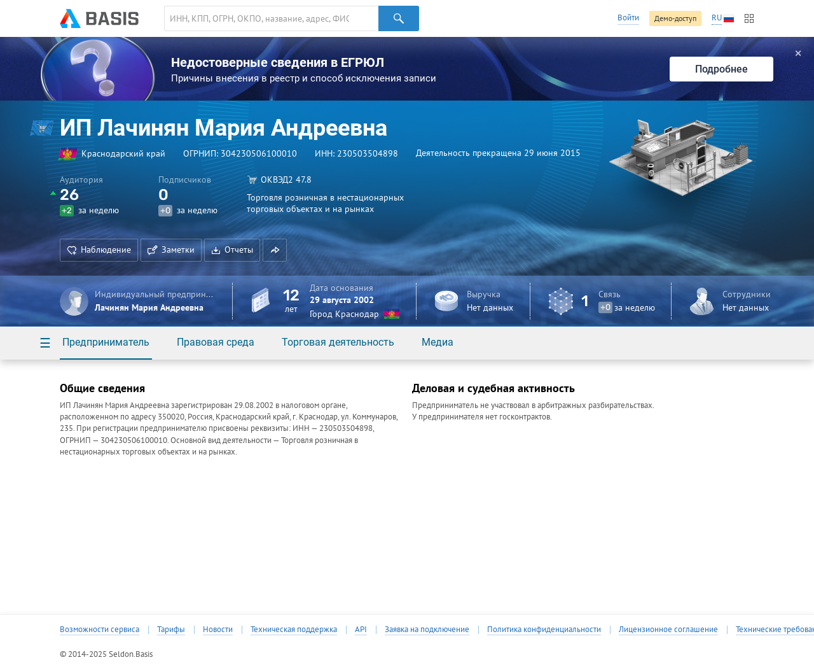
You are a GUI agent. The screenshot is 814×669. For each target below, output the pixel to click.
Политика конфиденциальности (544, 629)
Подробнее (721, 69)
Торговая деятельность (338, 342)
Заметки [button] (171, 249)
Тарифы (171, 629)
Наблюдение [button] (99, 249)
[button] (275, 250)
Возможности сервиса (99, 629)
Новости (218, 629)
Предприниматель (105, 342)
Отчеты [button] (232, 249)
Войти (628, 17)
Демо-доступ (675, 18)
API (361, 629)
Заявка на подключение (427, 629)
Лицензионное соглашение (668, 629)
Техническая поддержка (294, 629)
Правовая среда (215, 342)
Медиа (437, 342)
